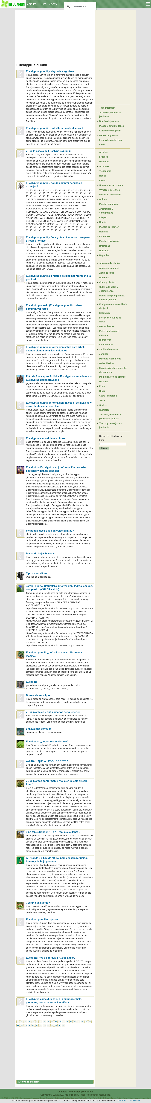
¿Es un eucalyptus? (38, 902)
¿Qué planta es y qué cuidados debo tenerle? (53, 712)
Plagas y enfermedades (111, 126)
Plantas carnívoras (109, 241)
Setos (102, 400)
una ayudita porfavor (38, 728)
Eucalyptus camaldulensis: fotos (45, 438)
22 (22, 1025)
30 (52, 1025)
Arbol (20, 1098)
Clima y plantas (107, 282)
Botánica (104, 277)
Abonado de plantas (109, 263)
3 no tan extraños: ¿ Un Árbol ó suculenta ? (53, 832)
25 (33, 1025)
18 (82, 1022)
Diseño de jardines (109, 121)
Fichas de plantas (108, 135)
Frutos (125, 1098)
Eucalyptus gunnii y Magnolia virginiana (50, 71)
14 (67, 1022)
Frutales (103, 157)
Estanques (104, 313)
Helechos (104, 250)
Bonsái (42, 1098)
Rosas (102, 175)
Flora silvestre (106, 326)
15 (71, 1022)
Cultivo (67, 1098)
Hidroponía (105, 340)
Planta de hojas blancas (40, 553)
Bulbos (103, 199)
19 (86, 1022)
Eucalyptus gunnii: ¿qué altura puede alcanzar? (54, 128)
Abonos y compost (109, 268)
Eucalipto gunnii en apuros (42, 919)
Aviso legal (74, 1091)
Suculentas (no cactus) (111, 185)
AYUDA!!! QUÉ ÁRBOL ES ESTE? (47, 761)
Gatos (130, 1098)
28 (44, 1025)
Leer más (121, 1100)
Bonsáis (103, 231)
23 (25, 1025)
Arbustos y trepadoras (31, 1098)
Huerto (102, 222)
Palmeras (104, 161)
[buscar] (80, 6)
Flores (95, 1098)
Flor (90, 1098)
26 (37, 1025)
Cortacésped (59, 1098)
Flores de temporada (110, 194)
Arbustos (104, 166)
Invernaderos (106, 344)
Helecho (137, 1098)
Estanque (74, 1098)
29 (48, 1025)
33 (63, 1025)
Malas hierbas (106, 363)
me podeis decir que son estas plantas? (50, 530)
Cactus (103, 180)
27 (41, 1025)
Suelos (103, 405)
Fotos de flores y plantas (107, 1098)
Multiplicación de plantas (112, 377)
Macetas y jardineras (110, 358)
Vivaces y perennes (109, 190)
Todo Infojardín (107, 108)
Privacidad (87, 1091)
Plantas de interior (109, 227)
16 (75, 1022)
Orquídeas (104, 236)
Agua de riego (106, 273)
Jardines (103, 354)
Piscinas (103, 381)
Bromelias (104, 246)
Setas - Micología (108, 395)
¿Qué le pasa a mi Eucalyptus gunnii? (48, 151)
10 (52, 1022)
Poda (102, 386)
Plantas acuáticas (108, 204)
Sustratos (104, 410)
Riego (102, 391)
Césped (103, 217)
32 (60, 1025)
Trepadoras (105, 171)
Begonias (104, 255)
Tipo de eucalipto (36, 573)
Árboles (103, 152)
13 (63, 1022)
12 (60, 1022)
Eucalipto (31, 681)
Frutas (119, 1098)
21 (18, 1025)
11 (56, 1022)
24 (29, 1025)
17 (78, 1022)
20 (90, 1022)
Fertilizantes (83, 1098)
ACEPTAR (135, 1100)
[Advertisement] (55, 34)
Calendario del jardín (110, 130)
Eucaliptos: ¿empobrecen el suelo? (47, 741)
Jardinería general (108, 349)
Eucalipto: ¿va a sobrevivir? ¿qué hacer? (50, 957)
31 (56, 1025)
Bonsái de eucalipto (38, 695)
